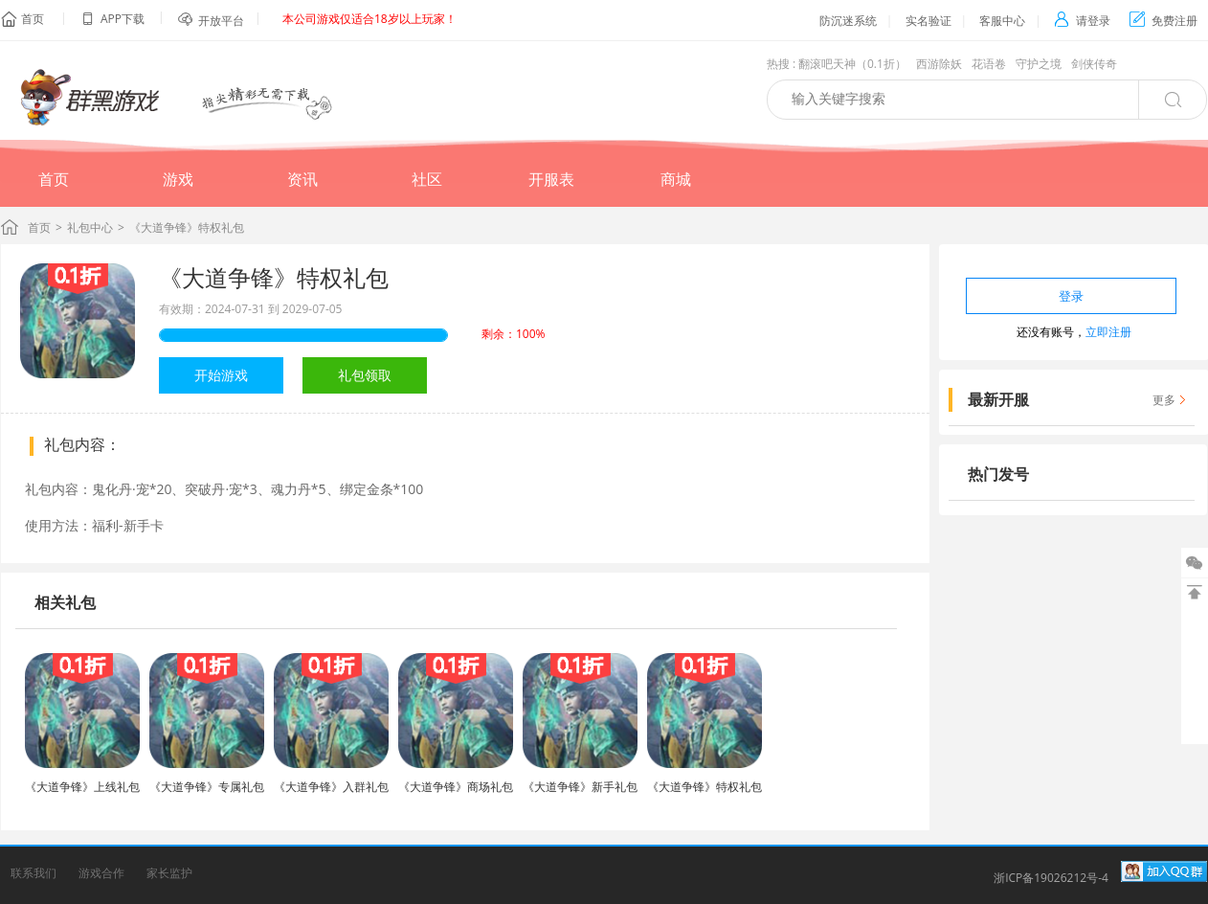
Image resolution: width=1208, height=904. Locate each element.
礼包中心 (90, 227)
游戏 (178, 179)
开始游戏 (221, 375)
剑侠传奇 (1094, 64)
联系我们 (33, 873)
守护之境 (1039, 64)
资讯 (302, 179)
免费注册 (1163, 20)
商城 (675, 179)
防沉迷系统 (848, 20)
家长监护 (169, 873)
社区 (427, 179)
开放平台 (221, 20)
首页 (32, 19)
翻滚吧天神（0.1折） (852, 64)
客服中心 (1002, 20)
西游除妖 (939, 64)
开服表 (551, 179)
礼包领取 (364, 375)
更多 (1163, 400)
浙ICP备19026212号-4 (1051, 878)
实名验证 (928, 20)
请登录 (1082, 20)
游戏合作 (101, 873)
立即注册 (1108, 332)
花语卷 (989, 64)
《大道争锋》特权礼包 (274, 277)
